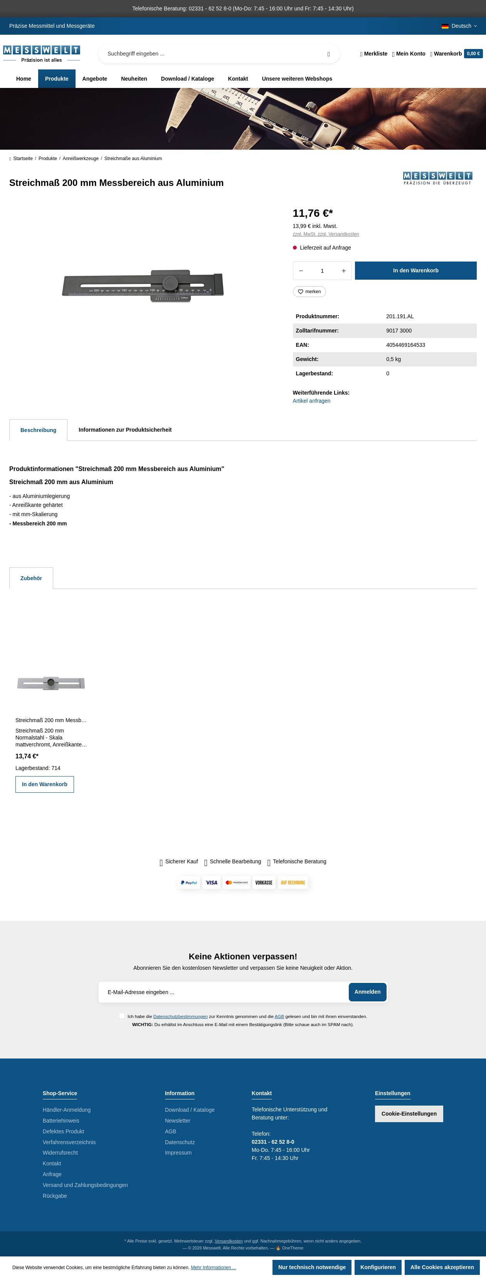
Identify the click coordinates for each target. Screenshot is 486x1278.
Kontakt (52, 1163)
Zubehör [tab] (31, 578)
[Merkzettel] (374, 53)
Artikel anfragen (312, 401)
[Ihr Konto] (409, 53)
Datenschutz (180, 1142)
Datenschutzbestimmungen (180, 1016)
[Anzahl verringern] (301, 271)
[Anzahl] (322, 271)
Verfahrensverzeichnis (69, 1142)
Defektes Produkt (63, 1131)
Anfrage (52, 1174)
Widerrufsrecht (60, 1153)
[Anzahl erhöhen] (344, 271)
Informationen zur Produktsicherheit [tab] (125, 430)
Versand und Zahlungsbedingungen (85, 1185)
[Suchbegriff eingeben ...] (219, 53)
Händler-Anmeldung (67, 1110)
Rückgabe (55, 1196)
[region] (142, 287)
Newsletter (177, 1121)
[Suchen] (328, 53)
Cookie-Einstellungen (409, 1114)
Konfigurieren (378, 1267)
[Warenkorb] (455, 53)
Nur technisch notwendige (312, 1267)
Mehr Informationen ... (213, 1267)
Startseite (21, 158)
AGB (279, 1016)
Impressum (178, 1153)
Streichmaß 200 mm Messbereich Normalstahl (51, 720)
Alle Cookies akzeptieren (442, 1267)
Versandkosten (229, 1241)
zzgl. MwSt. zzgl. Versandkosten (326, 234)
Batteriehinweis (61, 1121)
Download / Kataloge (190, 1110)
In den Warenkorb (416, 270)
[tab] (38, 430)
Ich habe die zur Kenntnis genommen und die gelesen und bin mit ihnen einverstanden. (247, 1016)
